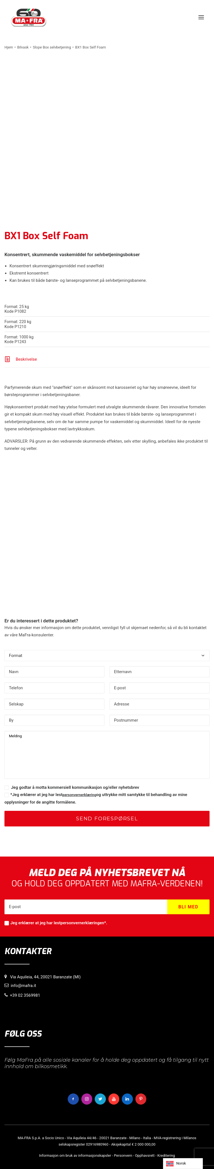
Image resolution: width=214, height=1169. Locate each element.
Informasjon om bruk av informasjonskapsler (75, 1155)
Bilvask (23, 47)
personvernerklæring (79, 795)
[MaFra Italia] (28, 17)
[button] (201, 17)
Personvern (123, 1155)
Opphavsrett (144, 1155)
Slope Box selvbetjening (52, 47)
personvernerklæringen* (83, 922)
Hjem (8, 47)
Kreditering (166, 1155)
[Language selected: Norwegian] (183, 1163)
